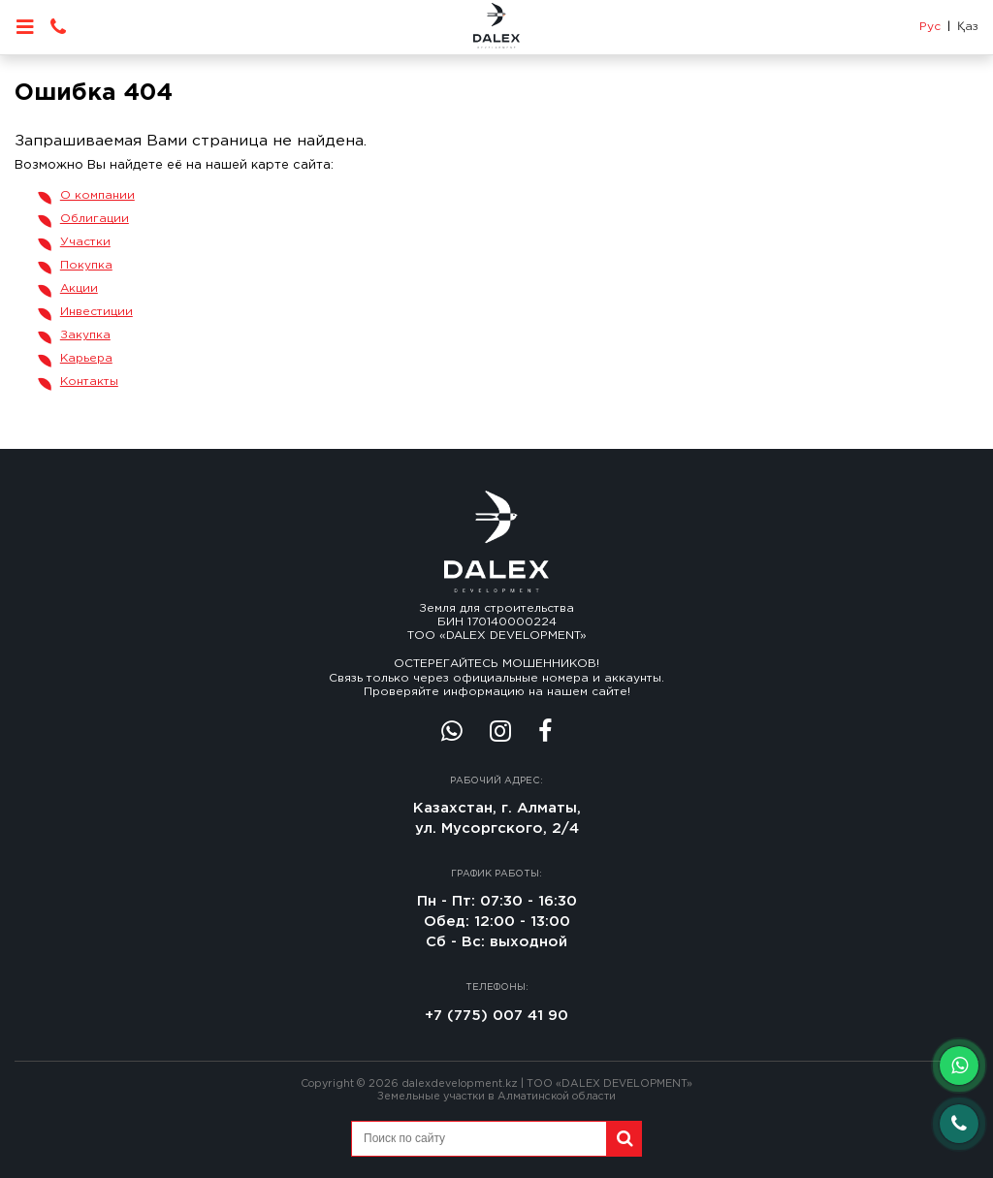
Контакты (89, 381)
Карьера (86, 358)
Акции (79, 288)
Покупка (86, 265)
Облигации (94, 218)
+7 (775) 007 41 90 (496, 1015)
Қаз (967, 26)
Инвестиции (96, 311)
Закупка (85, 335)
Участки (85, 242)
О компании (97, 195)
